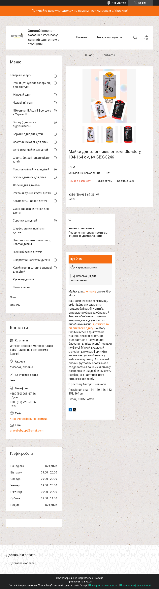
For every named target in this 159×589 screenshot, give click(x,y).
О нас (88, 55)
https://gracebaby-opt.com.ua (29, 418)
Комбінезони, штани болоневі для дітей (32, 269)
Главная (81, 37)
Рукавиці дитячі (23, 279)
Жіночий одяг (22, 94)
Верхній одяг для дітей (28, 134)
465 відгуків (119, 2)
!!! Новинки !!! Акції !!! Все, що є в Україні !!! (32, 112)
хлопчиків (89, 291)
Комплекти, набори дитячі (30, 200)
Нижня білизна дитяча (27, 252)
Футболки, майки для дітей (30, 149)
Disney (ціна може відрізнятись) (24, 124)
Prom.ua (98, 578)
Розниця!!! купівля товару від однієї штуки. (32, 84)
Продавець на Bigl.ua (80, 581)
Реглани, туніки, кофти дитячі (32, 193)
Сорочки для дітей (25, 220)
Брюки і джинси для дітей (29, 177)
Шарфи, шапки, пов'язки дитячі (29, 230)
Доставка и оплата (22, 563)
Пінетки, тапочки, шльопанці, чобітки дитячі (32, 242)
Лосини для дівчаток (26, 185)
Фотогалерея (21, 287)
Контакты (108, 55)
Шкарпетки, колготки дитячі (31, 259)
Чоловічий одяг (23, 102)
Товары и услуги (107, 37)
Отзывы (15, 305)
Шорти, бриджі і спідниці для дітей (31, 159)
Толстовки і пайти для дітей (31, 169)
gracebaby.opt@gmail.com (27, 430)
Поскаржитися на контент (103, 585)
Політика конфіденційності (135, 585)
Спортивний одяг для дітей (30, 142)
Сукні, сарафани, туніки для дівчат (31, 210)
